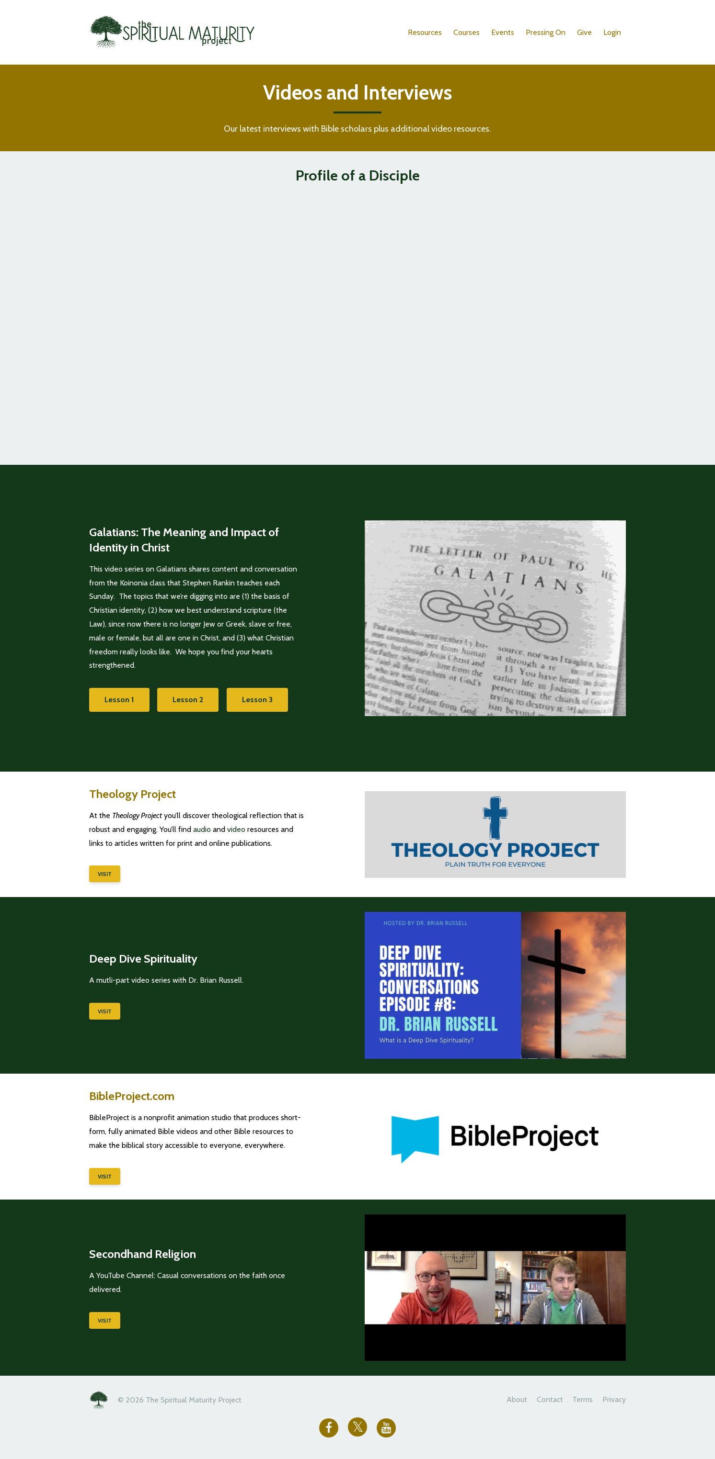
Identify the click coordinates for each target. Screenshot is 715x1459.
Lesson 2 (189, 699)
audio (202, 829)
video (236, 829)
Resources (425, 32)
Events (502, 32)
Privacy (614, 1399)
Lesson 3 (260, 699)
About (510, 1399)
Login (612, 32)
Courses (466, 32)
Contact (545, 1399)
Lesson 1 (119, 699)
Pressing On (545, 32)
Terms (580, 1399)
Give (584, 32)
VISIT (105, 873)
